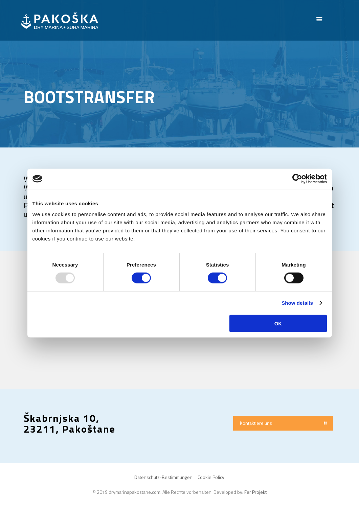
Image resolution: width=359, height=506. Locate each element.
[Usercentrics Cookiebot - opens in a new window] (297, 179)
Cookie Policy (211, 477)
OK (278, 323)
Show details (297, 303)
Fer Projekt (255, 492)
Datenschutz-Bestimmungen (163, 477)
